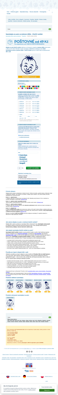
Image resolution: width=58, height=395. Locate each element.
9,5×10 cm (22, 101)
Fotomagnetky (43, 11)
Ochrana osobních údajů (38, 354)
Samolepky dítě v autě (29, 385)
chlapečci (44, 320)
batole (24, 321)
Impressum (29, 355)
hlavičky (46, 321)
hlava (37, 321)
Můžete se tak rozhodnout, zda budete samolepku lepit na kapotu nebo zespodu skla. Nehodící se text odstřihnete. (29, 129)
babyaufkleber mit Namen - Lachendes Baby (40, 273)
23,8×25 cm (22, 110)
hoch (34, 320)
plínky (34, 321)
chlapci (27, 320)
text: (19, 152)
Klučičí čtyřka (29, 280)
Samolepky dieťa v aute (13, 376)
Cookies (46, 354)
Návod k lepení (6, 354)
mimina (12, 321)
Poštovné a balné (14, 11)
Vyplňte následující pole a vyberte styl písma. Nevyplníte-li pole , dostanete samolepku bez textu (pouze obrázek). (28, 146)
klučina (30, 320)
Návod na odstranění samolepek (16, 354)
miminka (20, 321)
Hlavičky (24, 36)
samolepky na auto (40, 357)
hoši (36, 320)
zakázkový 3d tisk (40, 359)
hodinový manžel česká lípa (50, 359)
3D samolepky (13, 357)
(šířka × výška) (28, 101)
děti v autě (14, 320)
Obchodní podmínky (28, 354)
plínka (31, 321)
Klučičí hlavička (19, 280)
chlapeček (39, 320)
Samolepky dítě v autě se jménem (13, 36)
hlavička (42, 321)
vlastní (21, 114)
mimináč (48, 320)
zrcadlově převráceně (24, 137)
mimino (9, 321)
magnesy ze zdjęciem (24, 359)
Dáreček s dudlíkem (38, 280)
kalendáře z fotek (5, 357)
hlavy (39, 321)
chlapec (23, 320)
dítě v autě (9, 320)
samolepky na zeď (31, 357)
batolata (27, 321)
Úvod (8, 11)
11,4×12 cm (22, 103)
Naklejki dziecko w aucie (46, 378)
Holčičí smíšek (10, 280)
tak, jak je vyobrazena (24, 135)
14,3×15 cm (22, 105)
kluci (20, 320)
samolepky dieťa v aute (22, 357)
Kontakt (8, 13)
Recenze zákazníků (34, 11)
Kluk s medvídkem (47, 280)
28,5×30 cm (22, 112)
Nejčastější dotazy (24, 11)
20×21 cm (21, 108)
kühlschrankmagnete (15, 359)
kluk (18, 320)
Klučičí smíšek (10, 297)
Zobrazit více (24, 199)
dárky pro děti (33, 359)
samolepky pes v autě (49, 357)
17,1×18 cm (22, 106)
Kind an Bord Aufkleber (30, 376)
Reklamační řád (51, 354)
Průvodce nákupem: (11, 191)
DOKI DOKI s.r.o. (27, 348)
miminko (16, 321)
